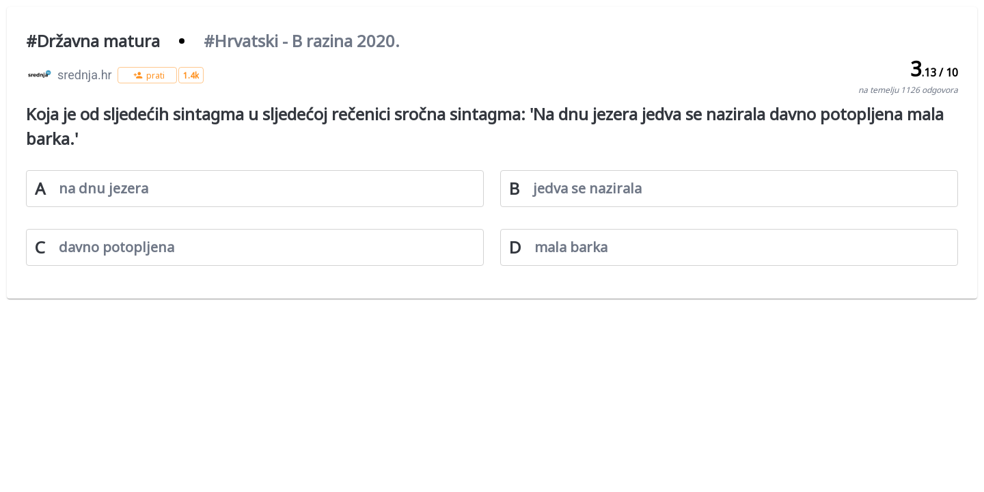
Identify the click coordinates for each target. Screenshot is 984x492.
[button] (147, 75)
